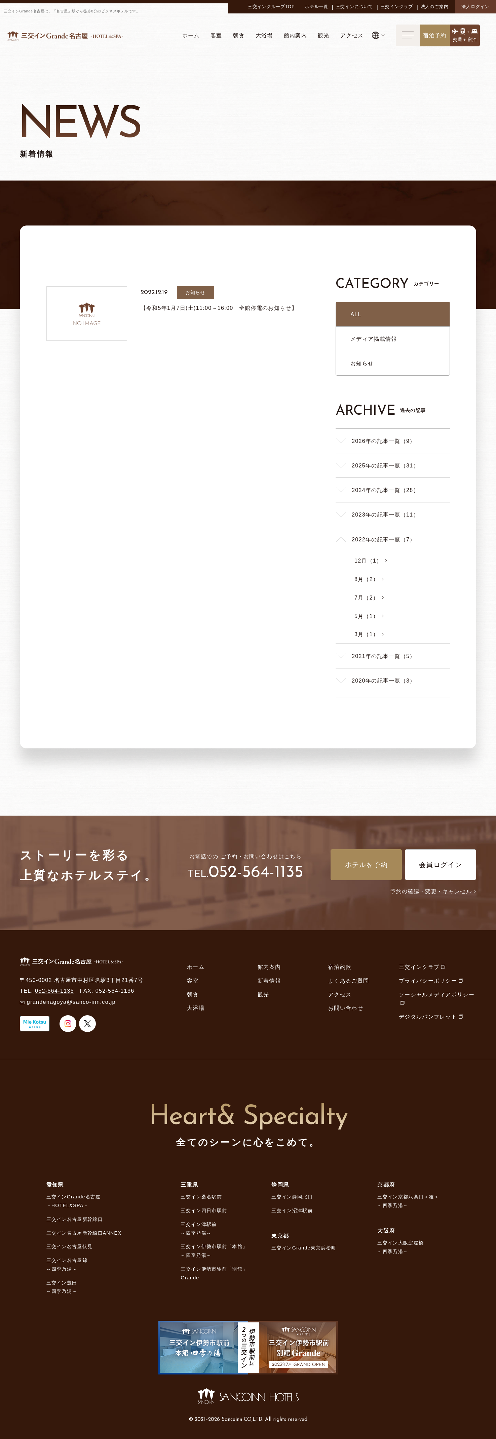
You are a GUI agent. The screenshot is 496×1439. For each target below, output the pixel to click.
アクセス (339, 994)
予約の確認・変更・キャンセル (433, 891)
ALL (355, 314)
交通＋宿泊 (465, 39)
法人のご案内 (435, 6)
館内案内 (269, 967)
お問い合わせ (345, 1008)
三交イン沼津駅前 (291, 1210)
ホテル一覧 (316, 6)
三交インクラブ (397, 6)
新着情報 (269, 981)
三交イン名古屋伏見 (69, 1246)
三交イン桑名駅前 (201, 1196)
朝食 (193, 994)
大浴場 (195, 1008)
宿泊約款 (339, 967)
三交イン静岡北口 (291, 1196)
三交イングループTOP (271, 6)
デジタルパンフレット (428, 1017)
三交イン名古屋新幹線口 (74, 1219)
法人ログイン (475, 6)
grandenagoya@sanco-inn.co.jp (71, 1002)
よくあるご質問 (348, 981)
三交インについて (354, 6)
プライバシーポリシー (428, 981)
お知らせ (362, 363)
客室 (193, 981)
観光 (263, 994)
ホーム (195, 967)
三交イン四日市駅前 (204, 1210)
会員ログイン (440, 864)
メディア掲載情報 (373, 339)
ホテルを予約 (366, 864)
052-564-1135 (255, 872)
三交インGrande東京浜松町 (303, 1247)
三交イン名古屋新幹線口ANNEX (84, 1233)
